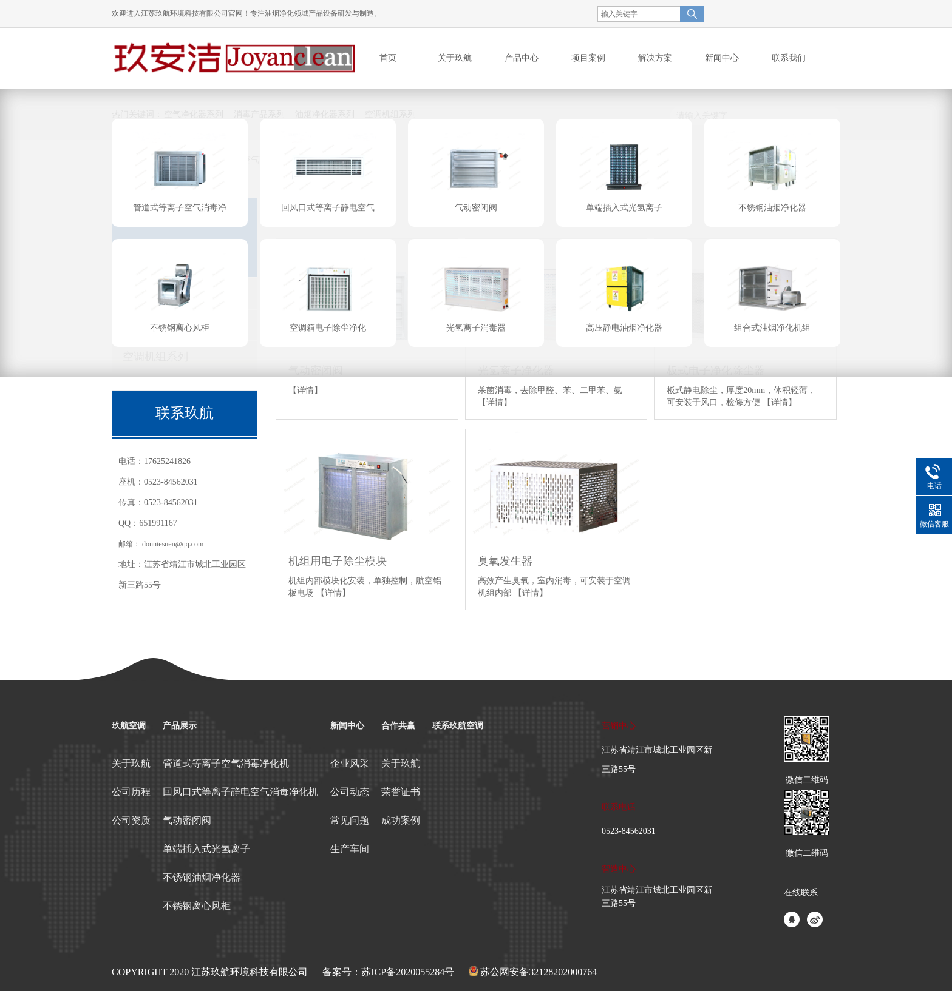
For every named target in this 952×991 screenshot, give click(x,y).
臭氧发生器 (505, 561)
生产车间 (349, 849)
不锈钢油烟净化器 (201, 877)
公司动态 (349, 792)
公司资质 (131, 820)
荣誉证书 (400, 792)
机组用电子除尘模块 (337, 561)
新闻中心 (347, 725)
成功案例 (400, 820)
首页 (387, 57)
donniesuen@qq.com (172, 544)
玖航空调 (129, 725)
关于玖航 (131, 763)
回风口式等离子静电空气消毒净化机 (240, 792)
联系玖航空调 (457, 725)
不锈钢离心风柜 (197, 906)
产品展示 (180, 725)
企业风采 (349, 763)
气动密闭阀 (187, 820)
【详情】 (305, 390)
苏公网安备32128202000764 (538, 972)
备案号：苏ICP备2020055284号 (388, 972)
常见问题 (349, 820)
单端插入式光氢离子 (206, 849)
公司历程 (131, 792)
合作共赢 (398, 725)
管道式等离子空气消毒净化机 (226, 763)
